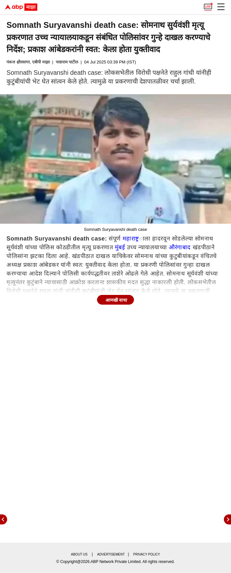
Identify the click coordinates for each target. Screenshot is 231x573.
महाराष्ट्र (131, 238)
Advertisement (111, 554)
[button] (221, 7)
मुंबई (120, 247)
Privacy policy (146, 554)
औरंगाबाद (180, 247)
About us (79, 554)
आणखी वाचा (116, 300)
